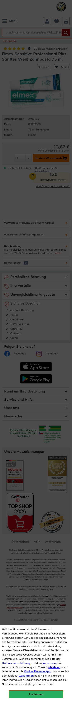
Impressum (49, 663)
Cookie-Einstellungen (37, 671)
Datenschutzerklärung (16, 663)
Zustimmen (26, 675)
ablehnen (54, 667)
